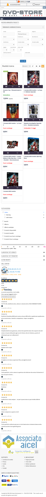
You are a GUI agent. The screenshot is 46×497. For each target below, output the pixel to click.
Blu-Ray (8, 215)
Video (6, 212)
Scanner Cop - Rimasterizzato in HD (12, 91)
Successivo (12, 296)
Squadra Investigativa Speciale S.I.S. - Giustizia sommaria (32, 124)
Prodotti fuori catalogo (11, 239)
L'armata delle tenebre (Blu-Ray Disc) (33, 157)
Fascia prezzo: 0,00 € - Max (8, 248)
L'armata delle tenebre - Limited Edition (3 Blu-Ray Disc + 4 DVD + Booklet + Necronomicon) (12, 158)
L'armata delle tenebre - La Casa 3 (12, 124)
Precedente (5, 296)
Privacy (4, 461)
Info (4, 466)
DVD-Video (9, 217)
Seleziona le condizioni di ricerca (12, 27)
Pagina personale (30, 459)
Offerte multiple (9, 227)
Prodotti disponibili (10, 230)
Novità (6, 221)
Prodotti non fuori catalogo (12, 236)
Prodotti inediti (9, 233)
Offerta (6, 224)
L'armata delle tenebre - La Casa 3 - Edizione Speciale (33, 91)
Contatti (5, 468)
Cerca (23, 61)
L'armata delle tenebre (9, 191)
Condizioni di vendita (8, 459)
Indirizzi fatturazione (31, 466)
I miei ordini (28, 461)
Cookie (4, 464)
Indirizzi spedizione (30, 464)
